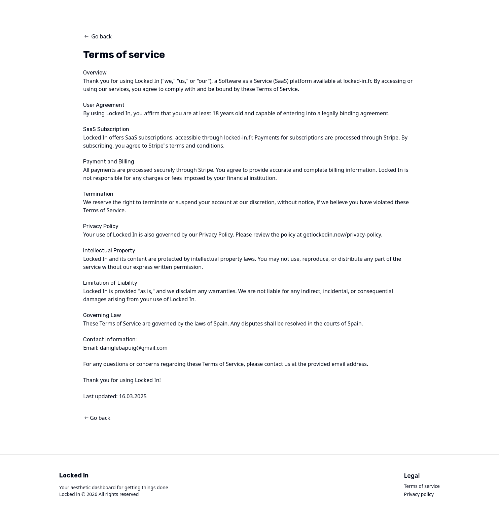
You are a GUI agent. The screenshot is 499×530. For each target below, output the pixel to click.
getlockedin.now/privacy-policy (342, 234)
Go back (97, 36)
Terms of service (422, 486)
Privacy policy (419, 494)
